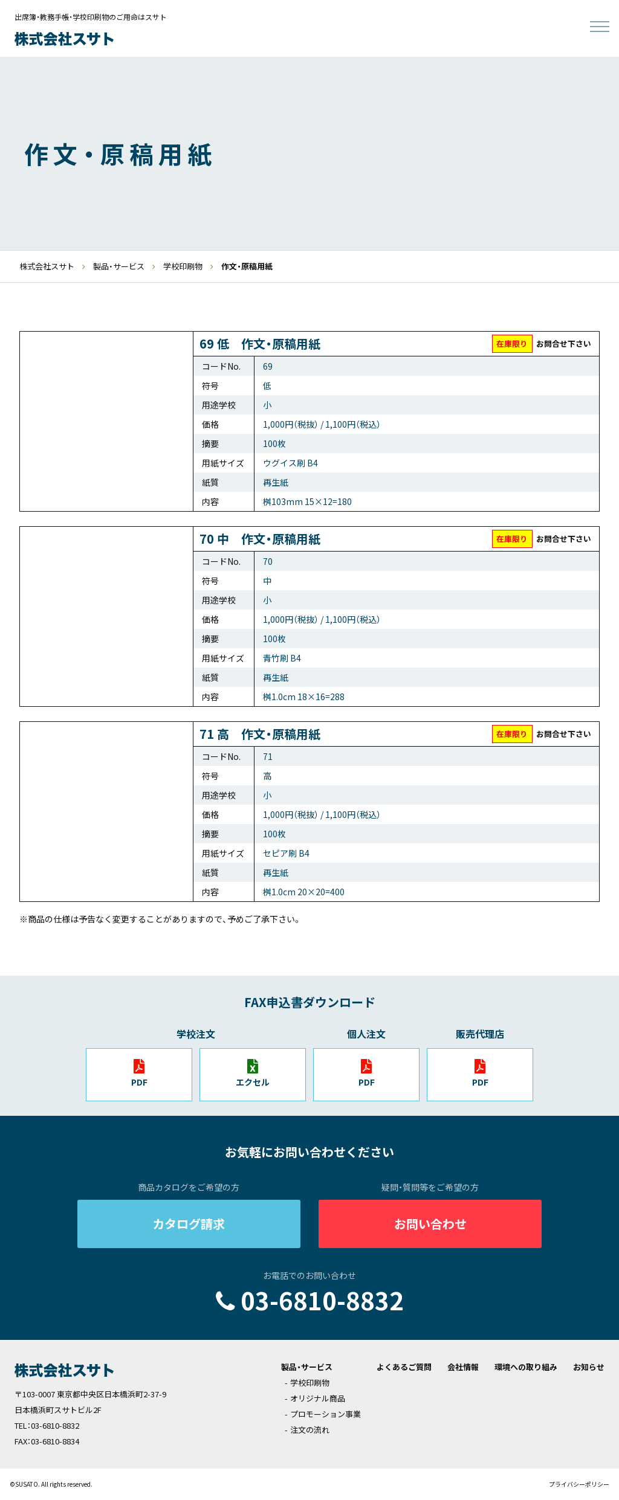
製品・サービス (306, 1367)
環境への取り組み (525, 1367)
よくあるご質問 (404, 1367)
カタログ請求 (188, 1223)
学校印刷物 (309, 1382)
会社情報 (463, 1367)
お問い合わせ (430, 1223)
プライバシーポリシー (579, 1484)
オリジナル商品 (317, 1398)
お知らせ (588, 1367)
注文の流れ (309, 1429)
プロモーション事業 (325, 1414)
